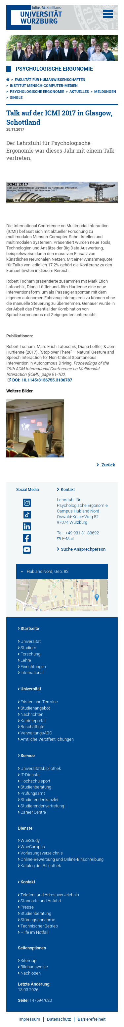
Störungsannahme (36, 920)
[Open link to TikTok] (24, 515)
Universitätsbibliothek (39, 769)
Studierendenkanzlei (38, 800)
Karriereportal (32, 721)
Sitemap (27, 961)
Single (16, 98)
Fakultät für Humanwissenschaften (50, 80)
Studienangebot (34, 709)
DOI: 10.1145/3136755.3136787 (42, 379)
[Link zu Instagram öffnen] (24, 503)
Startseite (28, 629)
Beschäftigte (31, 727)
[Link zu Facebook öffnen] (24, 538)
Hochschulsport (34, 782)
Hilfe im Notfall (33, 933)
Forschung (29, 654)
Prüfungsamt (31, 794)
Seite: (23, 1000)
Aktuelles (79, 92)
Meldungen (105, 92)
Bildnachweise (33, 967)
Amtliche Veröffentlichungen (46, 740)
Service (26, 756)
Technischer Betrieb (38, 926)
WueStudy (29, 841)
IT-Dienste (29, 775)
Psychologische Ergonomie (54, 69)
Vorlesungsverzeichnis (40, 853)
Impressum (29, 1019)
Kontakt (68, 489)
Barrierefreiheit (91, 1019)
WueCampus (31, 847)
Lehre (24, 661)
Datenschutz (59, 1019)
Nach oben (29, 974)
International (31, 673)
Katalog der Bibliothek (39, 866)
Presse (26, 908)
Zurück (108, 464)
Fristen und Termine (38, 702)
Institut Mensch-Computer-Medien (44, 86)
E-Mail (68, 538)
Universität (29, 642)
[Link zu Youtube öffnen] (24, 550)
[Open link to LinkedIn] (24, 526)
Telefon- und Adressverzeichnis (48, 895)
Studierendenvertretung (41, 806)
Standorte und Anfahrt (39, 901)
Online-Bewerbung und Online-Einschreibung (60, 860)
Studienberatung (34, 787)
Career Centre (32, 813)
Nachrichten (30, 715)
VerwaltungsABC (35, 733)
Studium (27, 648)
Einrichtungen (32, 667)
